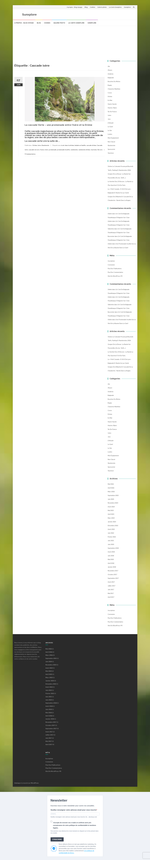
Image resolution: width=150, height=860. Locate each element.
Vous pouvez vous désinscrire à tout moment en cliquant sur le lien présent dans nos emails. (75, 832)
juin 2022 (111, 533)
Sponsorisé (111, 149)
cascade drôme (91, 145)
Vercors (100, 150)
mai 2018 (111, 559)
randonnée (74, 150)
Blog (86, 7)
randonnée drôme (84, 150)
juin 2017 (111, 589)
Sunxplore (127, 7)
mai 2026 (111, 484)
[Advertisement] (75, 41)
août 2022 (111, 529)
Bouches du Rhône (114, 81)
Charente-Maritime (114, 89)
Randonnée (45, 145)
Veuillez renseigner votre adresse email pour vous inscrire (74, 810)
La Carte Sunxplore (115, 7)
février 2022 (112, 537)
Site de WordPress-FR (115, 276)
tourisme (94, 150)
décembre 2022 (113, 525)
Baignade (111, 77)
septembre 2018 (113, 548)
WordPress (35, 783)
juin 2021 (111, 540)
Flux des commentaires (115, 272)
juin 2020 (111, 544)
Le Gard (110, 126)
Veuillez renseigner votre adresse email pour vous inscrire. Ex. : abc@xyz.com (74, 817)
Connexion (111, 265)
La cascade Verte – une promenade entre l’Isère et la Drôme (58, 125)
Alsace (110, 70)
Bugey (110, 85)
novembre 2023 (113, 503)
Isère (39, 145)
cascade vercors (34, 150)
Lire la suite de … (51, 141)
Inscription (111, 261)
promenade (52, 150)
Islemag (17, 783)
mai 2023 (111, 510)
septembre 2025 (113, 495)
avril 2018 (111, 563)
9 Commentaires (30, 154)
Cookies (92, 7)
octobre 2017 (112, 574)
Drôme (35, 145)
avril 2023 (111, 514)
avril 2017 (111, 597)
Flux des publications (115, 268)
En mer (110, 100)
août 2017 (111, 582)
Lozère (110, 134)
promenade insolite (63, 150)
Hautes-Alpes (112, 108)
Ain (109, 66)
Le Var (110, 130)
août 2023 (111, 507)
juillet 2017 (111, 586)
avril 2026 (111, 488)
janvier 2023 (112, 522)
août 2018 (111, 552)
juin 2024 (111, 499)
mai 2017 (111, 593)
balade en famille (80, 145)
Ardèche (110, 74)
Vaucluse (111, 153)
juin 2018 (111, 555)
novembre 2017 (113, 571)
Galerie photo (102, 7)
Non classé (111, 142)
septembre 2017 (113, 578)
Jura (109, 119)
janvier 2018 (112, 567)
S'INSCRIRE (57, 839)
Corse (110, 93)
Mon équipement (113, 138)
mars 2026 (111, 491)
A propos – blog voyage (74, 7)
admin (110, 213)
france (42, 150)
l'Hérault (110, 123)
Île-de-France (112, 111)
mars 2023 (111, 518)
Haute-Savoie (112, 104)
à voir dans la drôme (67, 145)
